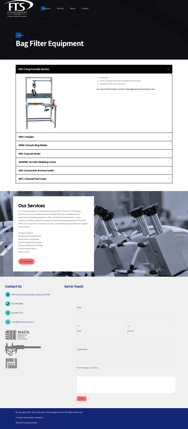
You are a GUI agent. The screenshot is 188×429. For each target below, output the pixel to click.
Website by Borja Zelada (26, 422)
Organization (82, 351)
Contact (85, 8)
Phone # (130, 332)
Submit (81, 398)
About (72, 8)
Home (21, 35)
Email (79, 332)
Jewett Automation (25, 417)
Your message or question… (88, 369)
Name (79, 309)
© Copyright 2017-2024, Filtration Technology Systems (40, 412)
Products (46, 8)
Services (60, 8)
